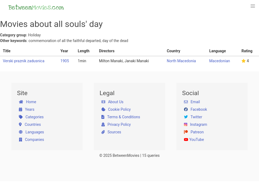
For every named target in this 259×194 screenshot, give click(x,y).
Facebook (195, 109)
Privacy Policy (116, 124)
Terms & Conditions (120, 117)
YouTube (194, 139)
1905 (64, 61)
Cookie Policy (116, 109)
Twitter (193, 117)
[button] (253, 6)
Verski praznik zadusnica (24, 61)
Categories (31, 117)
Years (26, 109)
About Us (112, 102)
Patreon (194, 132)
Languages (31, 132)
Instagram (195, 124)
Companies (31, 139)
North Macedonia (181, 61)
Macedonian (219, 61)
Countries (30, 124)
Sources (111, 132)
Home (27, 102)
